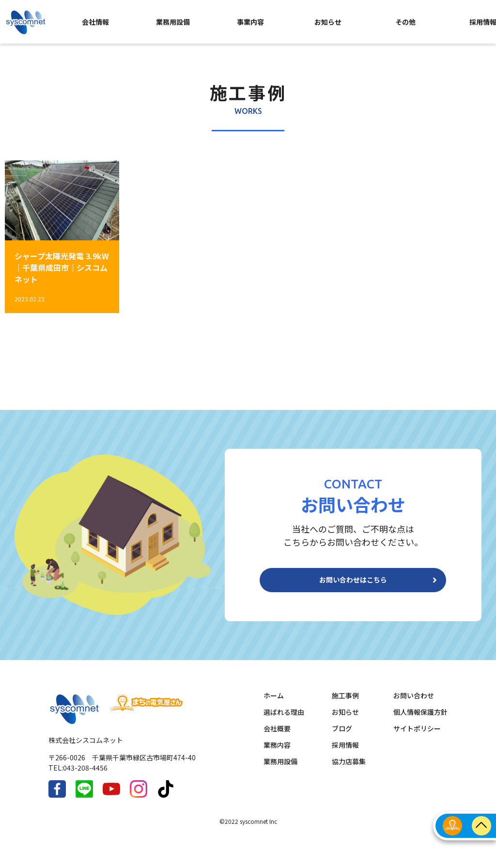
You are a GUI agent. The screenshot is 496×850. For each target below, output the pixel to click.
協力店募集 (349, 769)
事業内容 (250, 22)
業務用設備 (173, 22)
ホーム (274, 703)
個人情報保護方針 (420, 719)
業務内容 (277, 752)
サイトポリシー (417, 736)
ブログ (342, 736)
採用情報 (345, 752)
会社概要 (277, 736)
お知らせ (327, 22)
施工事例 (345, 703)
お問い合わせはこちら (353, 584)
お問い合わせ (413, 703)
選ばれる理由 (284, 719)
